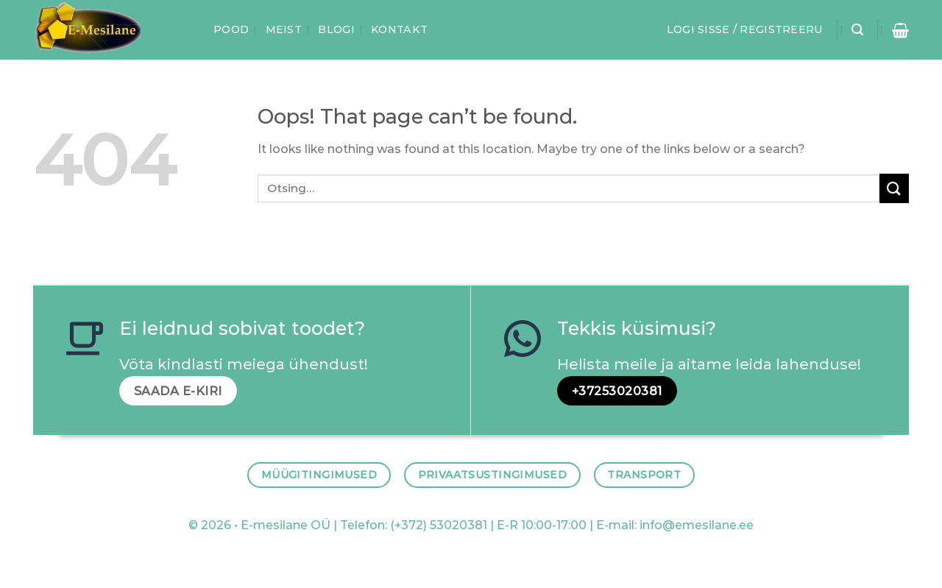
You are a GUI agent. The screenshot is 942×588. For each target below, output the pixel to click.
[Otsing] (857, 29)
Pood (231, 29)
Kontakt (399, 29)
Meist (284, 29)
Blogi (336, 29)
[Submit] (894, 188)
